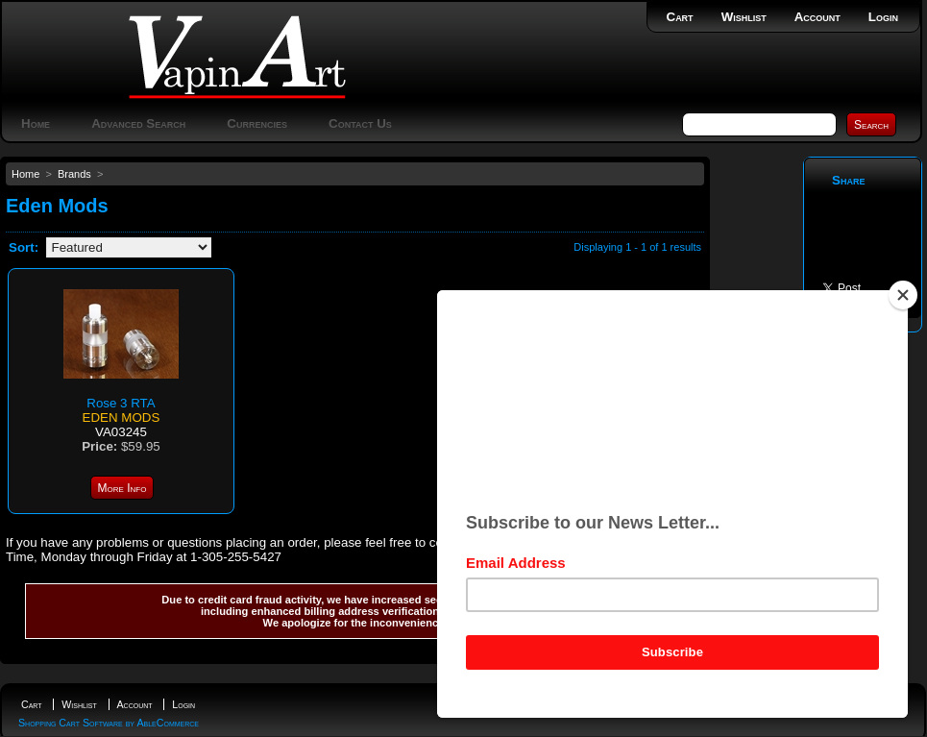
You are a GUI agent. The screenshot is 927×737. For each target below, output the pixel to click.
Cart (680, 17)
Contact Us (360, 123)
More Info (122, 488)
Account (817, 17)
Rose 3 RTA (120, 403)
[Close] (903, 295)
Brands (74, 174)
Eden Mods (121, 417)
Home (35, 123)
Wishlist (744, 17)
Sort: (23, 247)
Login (883, 17)
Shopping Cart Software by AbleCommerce (108, 722)
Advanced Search (138, 123)
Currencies (257, 123)
